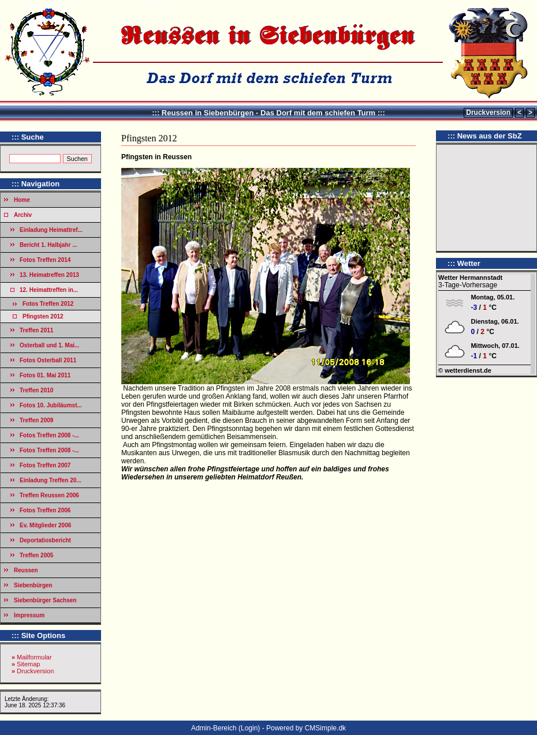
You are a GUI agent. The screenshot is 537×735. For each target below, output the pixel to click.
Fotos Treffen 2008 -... (49, 435)
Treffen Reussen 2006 (49, 495)
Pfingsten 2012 (43, 316)
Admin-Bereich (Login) (225, 728)
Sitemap (28, 664)
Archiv (33, 5)
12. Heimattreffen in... (49, 290)
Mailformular (34, 657)
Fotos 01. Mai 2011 (45, 375)
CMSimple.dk (325, 728)
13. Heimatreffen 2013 (49, 275)
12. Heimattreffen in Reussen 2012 (92, 5)
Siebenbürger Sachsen (45, 600)
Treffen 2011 (36, 330)
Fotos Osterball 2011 (48, 360)
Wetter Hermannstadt (470, 277)
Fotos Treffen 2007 (45, 465)
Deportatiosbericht (45, 540)
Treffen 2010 (36, 390)
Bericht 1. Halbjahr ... (48, 245)
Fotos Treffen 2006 (45, 510)
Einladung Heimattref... (51, 230)
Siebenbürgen (33, 585)
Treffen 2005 (36, 555)
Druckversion (488, 112)
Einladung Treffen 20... (50, 480)
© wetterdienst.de (464, 370)
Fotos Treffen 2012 (48, 304)
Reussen (26, 570)
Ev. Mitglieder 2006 (45, 525)
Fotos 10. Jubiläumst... (51, 405)
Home (11, 5)
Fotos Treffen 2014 (45, 260)
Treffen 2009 (36, 420)
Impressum (29, 615)
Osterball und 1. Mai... (49, 345)
